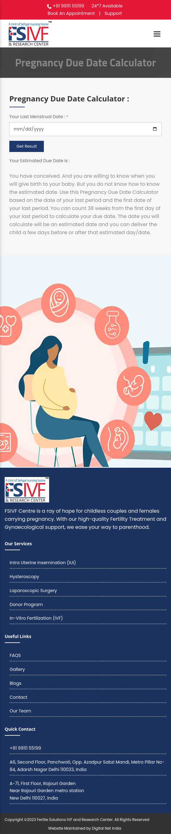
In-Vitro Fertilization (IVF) (36, 618)
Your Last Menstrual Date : (38, 117)
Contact (18, 697)
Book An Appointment (71, 13)
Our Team (20, 711)
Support (113, 13)
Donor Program (26, 604)
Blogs (15, 683)
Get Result (26, 146)
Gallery (17, 669)
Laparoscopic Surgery (33, 590)
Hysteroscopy (24, 576)
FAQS (15, 655)
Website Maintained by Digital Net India (84, 828)
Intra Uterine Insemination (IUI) (43, 563)
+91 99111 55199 (68, 6)
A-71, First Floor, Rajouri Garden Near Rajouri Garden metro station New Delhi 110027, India (47, 790)
